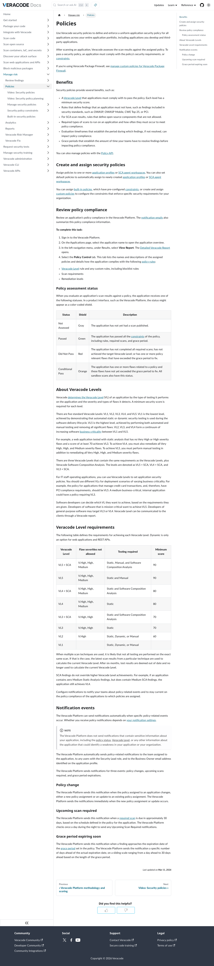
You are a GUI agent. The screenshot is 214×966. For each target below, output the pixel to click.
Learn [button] (171, 5)
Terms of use (166, 945)
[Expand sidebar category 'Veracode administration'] (48, 158)
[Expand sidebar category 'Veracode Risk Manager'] (48, 134)
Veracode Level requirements (193, 45)
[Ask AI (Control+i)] (95, 5)
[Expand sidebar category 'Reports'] (48, 128)
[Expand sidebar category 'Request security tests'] (48, 146)
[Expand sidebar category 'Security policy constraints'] (48, 110)
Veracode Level (72, 98)
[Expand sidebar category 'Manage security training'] (48, 152)
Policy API (107, 153)
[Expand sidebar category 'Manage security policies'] (48, 104)
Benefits (183, 17)
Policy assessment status (194, 35)
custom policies (65, 193)
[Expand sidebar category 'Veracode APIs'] (48, 170)
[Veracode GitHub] (202, 5)
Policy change (188, 55)
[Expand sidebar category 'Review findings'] (48, 80)
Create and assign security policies (191, 23)
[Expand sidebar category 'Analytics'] (48, 122)
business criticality (90, 431)
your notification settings (141, 720)
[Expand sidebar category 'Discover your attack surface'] (48, 56)
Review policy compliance (191, 30)
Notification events (188, 50)
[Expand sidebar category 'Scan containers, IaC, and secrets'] (48, 50)
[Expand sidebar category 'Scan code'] (48, 38)
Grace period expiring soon (194, 64)
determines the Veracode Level (85, 397)
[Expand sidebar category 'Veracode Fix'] (48, 140)
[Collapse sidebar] (27, 922)
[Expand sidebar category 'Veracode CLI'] (48, 164)
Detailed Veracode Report (155, 248)
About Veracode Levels (190, 40)
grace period (68, 848)
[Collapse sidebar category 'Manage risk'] (48, 74)
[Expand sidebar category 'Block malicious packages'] (48, 68)
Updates (159, 5)
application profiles (103, 172)
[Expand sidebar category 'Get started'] (48, 20)
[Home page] (59, 15)
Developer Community (29, 945)
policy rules (148, 261)
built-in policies (83, 189)
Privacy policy (167, 940)
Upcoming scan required (193, 60)
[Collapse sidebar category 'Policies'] (48, 86)
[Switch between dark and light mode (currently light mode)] (208, 5)
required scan (127, 818)
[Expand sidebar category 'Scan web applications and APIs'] (48, 62)
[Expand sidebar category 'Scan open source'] (48, 44)
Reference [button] (187, 5)
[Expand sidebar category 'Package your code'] (48, 26)
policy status (103, 740)
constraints (62, 58)
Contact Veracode (122, 940)
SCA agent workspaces (131, 172)
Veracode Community (28, 940)
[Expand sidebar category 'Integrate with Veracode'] (48, 32)
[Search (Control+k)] (70, 5)
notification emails (152, 217)
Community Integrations (30, 951)
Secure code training (123, 945)
